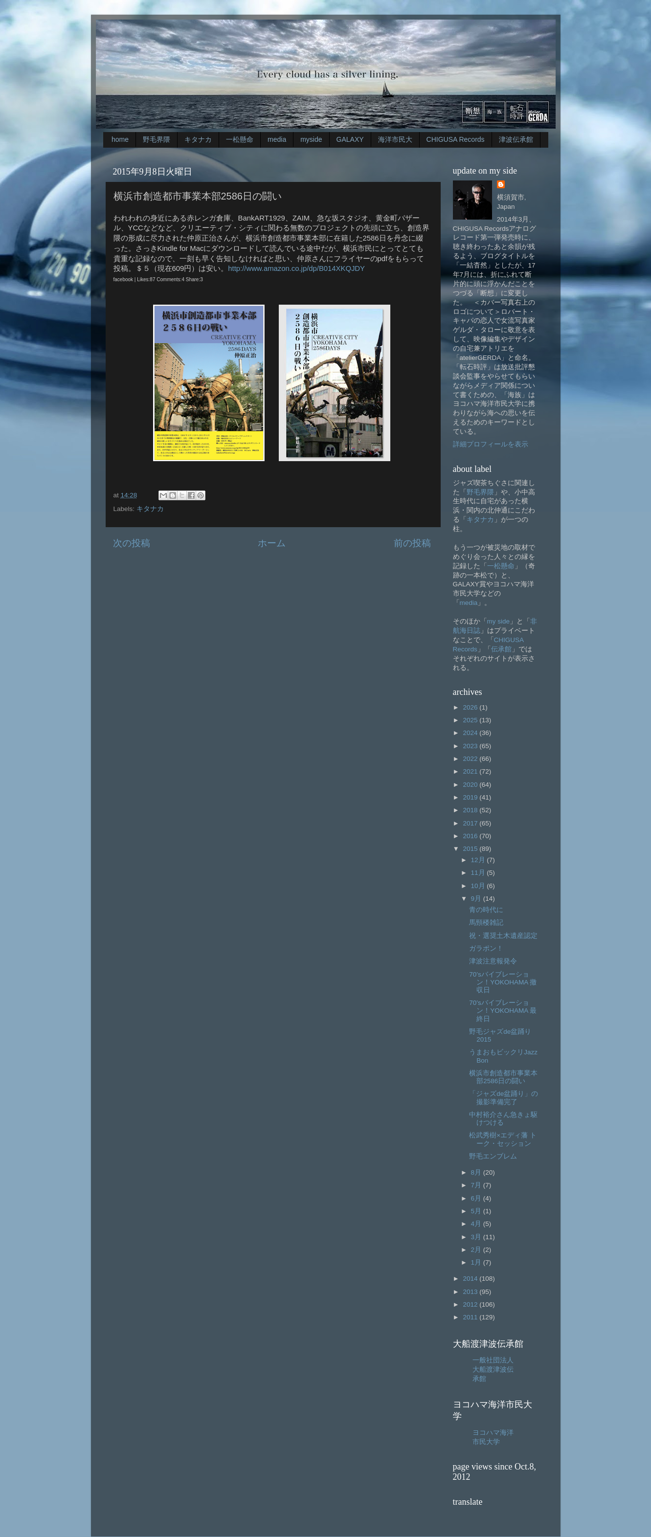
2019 (471, 797)
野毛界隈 (156, 139)
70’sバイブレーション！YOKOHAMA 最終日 (503, 1010)
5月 (477, 1211)
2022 (471, 758)
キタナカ (198, 139)
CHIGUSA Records (456, 139)
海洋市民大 (395, 139)
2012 (471, 1304)
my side (498, 621)
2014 (471, 1278)
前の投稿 (412, 543)
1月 (477, 1262)
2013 (471, 1291)
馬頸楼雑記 (486, 922)
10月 (479, 886)
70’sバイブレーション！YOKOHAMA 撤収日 (503, 982)
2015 (471, 848)
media (277, 139)
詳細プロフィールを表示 (490, 444)
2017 (471, 823)
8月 (477, 1172)
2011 (471, 1317)
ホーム (272, 543)
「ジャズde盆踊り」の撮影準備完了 (503, 1097)
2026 (471, 707)
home (120, 139)
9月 (477, 898)
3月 (477, 1237)
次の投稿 (131, 543)
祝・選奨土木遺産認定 (503, 935)
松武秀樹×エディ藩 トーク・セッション (503, 1139)
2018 (471, 810)
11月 (479, 872)
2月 (477, 1249)
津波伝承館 (516, 139)
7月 (477, 1185)
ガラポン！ (486, 948)
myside (311, 139)
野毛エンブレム (493, 1156)
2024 (471, 732)
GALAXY (350, 139)
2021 (471, 771)
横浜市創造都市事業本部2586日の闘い (503, 1077)
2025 (471, 720)
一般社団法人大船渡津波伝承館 (493, 1369)
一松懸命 (239, 139)
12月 (479, 860)
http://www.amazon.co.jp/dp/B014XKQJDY (296, 268)
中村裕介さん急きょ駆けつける (503, 1118)
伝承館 (501, 649)
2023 (471, 746)
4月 (477, 1223)
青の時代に (486, 909)
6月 (477, 1198)
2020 (471, 784)
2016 (471, 836)
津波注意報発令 (493, 961)
